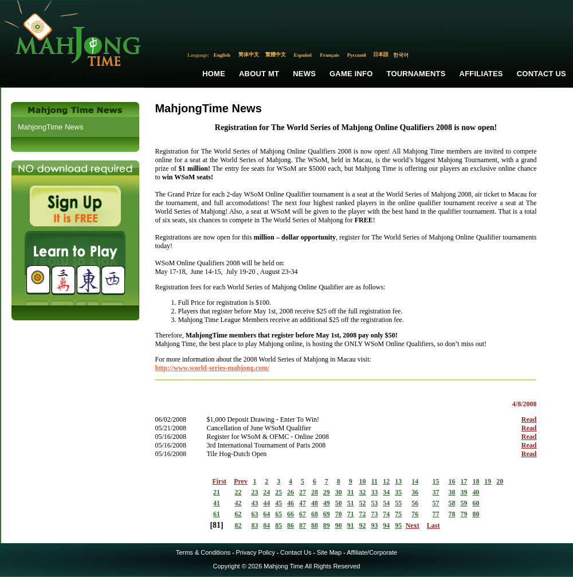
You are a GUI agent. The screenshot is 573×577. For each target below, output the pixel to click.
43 (254, 503)
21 (216, 492)
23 (254, 492)
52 (362, 503)
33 (374, 492)
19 (487, 481)
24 (266, 492)
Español (303, 55)
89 (326, 525)
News (304, 73)
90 (338, 525)
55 (398, 503)
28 (314, 492)
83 (254, 525)
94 (386, 525)
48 (314, 503)
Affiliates (481, 73)
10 (362, 481)
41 (216, 503)
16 (452, 481)
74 (386, 514)
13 (398, 481)
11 (374, 481)
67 (302, 514)
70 (338, 514)
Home (213, 73)
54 (386, 503)
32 (362, 492)
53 (374, 503)
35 (398, 492)
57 (435, 503)
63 (254, 514)
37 (435, 492)
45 (278, 503)
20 (499, 481)
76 (414, 514)
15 (435, 481)
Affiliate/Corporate (372, 552)
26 (290, 492)
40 (475, 492)
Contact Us (541, 73)
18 (475, 481)
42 (238, 503)
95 (398, 525)
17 (464, 481)
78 (452, 514)
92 (362, 525)
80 (475, 514)
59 (464, 503)
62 (238, 514)
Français (330, 55)
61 (216, 514)
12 (386, 481)
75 (398, 514)
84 (266, 525)
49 (326, 503)
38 (452, 492)
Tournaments (416, 73)
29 (326, 492)
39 (464, 492)
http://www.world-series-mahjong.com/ (212, 368)
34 (386, 492)
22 (238, 492)
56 (414, 503)
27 (302, 492)
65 (278, 514)
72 (362, 514)
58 (452, 503)
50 (338, 503)
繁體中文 (275, 54)
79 (464, 514)
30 (338, 492)
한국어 (401, 55)
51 (350, 503)
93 (374, 525)
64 (266, 514)
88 (314, 525)
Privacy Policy (255, 552)
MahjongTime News (50, 127)
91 (350, 525)
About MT (259, 73)
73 (374, 514)
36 (414, 492)
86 (290, 525)
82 (238, 525)
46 (290, 503)
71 (350, 514)
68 (314, 514)
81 (217, 525)
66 (290, 514)
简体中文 (248, 54)
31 (350, 492)
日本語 (380, 54)
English (222, 55)
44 (266, 503)
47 (302, 503)
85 (278, 525)
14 (414, 481)
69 (326, 514)
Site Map (329, 552)
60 (475, 503)
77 (435, 514)
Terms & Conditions (203, 552)
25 (278, 492)
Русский (356, 55)
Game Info (350, 73)
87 (302, 525)
